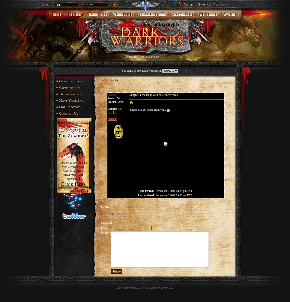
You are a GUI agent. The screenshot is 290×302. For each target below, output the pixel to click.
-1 (115, 112)
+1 (110, 112)
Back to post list (109, 80)
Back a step (106, 83)
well (112, 213)
